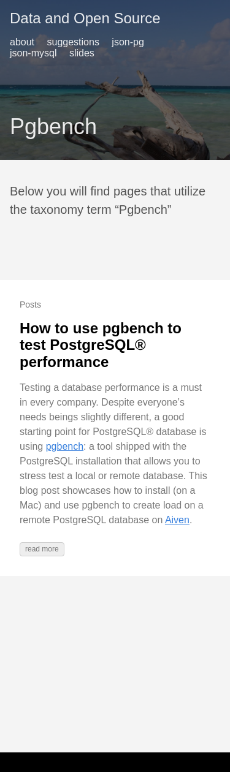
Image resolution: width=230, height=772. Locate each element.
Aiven (177, 520)
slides (81, 53)
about (22, 42)
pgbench (64, 446)
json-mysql (33, 53)
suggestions (73, 42)
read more (42, 549)
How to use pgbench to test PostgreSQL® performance (101, 345)
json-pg (128, 42)
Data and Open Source (85, 18)
